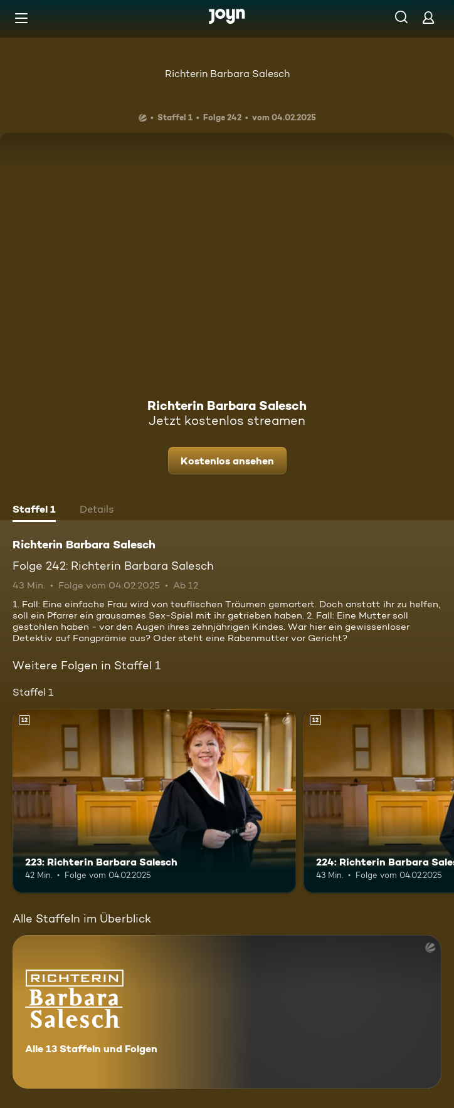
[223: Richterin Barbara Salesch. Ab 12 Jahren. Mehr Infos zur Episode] (154, 801)
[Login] (428, 17)
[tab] (34, 510)
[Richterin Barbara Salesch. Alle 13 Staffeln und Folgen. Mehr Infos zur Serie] (227, 1012)
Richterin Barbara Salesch (227, 74)
